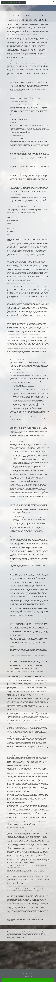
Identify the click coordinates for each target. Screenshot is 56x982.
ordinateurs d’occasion (12, 936)
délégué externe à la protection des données (18, 934)
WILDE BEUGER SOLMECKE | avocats (35, 936)
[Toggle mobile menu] (54, 1)
